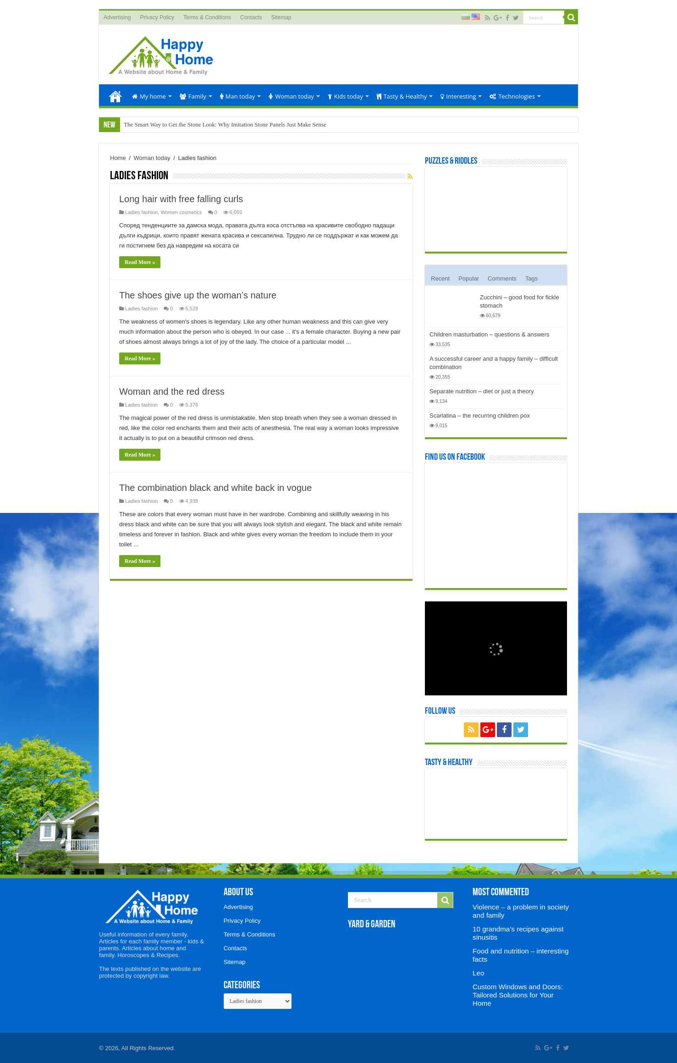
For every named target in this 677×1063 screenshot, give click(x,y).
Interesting (458, 96)
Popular (468, 278)
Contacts (251, 17)
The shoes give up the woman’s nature (197, 295)
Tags (531, 278)
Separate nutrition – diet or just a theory (481, 391)
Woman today (291, 96)
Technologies (512, 96)
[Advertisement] (404, 54)
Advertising (117, 17)
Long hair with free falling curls (181, 199)
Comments (502, 278)
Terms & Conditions (207, 17)
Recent (440, 278)
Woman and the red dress (172, 391)
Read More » (140, 262)
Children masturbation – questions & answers (489, 334)
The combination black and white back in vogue (215, 488)
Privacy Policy (157, 17)
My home (149, 96)
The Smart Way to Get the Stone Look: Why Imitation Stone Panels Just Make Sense (225, 124)
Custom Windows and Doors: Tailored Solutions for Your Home (518, 995)
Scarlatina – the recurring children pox (479, 415)
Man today (237, 96)
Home (115, 95)
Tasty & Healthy (402, 96)
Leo (478, 973)
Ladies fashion (141, 212)
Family (193, 96)
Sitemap (281, 17)
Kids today (345, 96)
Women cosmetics (181, 212)
